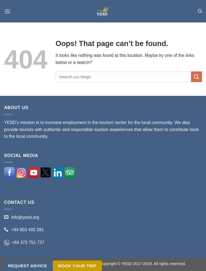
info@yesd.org (25, 217)
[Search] (200, 11)
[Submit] (196, 76)
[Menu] (7, 11)
